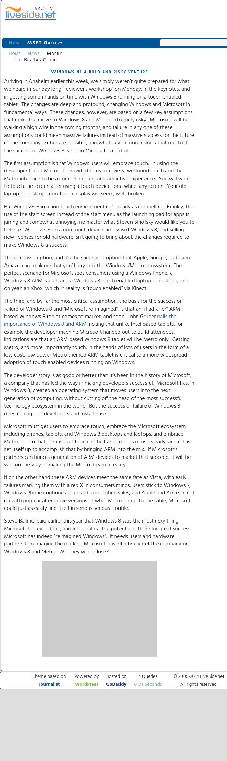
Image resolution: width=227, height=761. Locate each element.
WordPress (86, 684)
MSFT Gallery (45, 43)
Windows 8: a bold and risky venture (99, 71)
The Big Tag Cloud (36, 60)
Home (15, 43)
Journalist (49, 684)
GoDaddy (116, 684)
